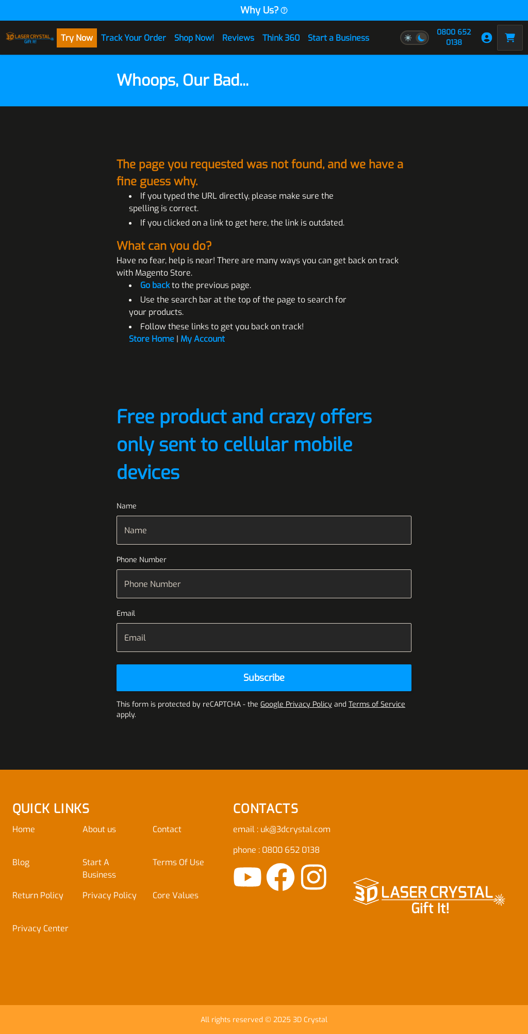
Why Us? (264, 10)
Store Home (151, 338)
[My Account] (487, 37)
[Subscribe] (264, 677)
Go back (155, 285)
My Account (202, 338)
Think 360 (281, 38)
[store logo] (30, 37)
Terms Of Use (178, 862)
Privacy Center (40, 928)
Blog (20, 862)
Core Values (176, 895)
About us (99, 829)
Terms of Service (377, 704)
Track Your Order (133, 38)
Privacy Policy (109, 895)
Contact (167, 829)
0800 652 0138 (454, 37)
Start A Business (99, 868)
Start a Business (338, 38)
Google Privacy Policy (296, 704)
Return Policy (37, 895)
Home (23, 829)
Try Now (77, 38)
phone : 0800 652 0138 (276, 850)
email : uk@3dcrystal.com (282, 829)
